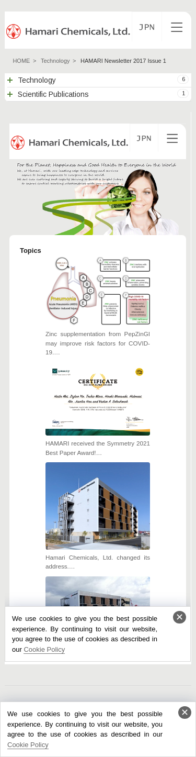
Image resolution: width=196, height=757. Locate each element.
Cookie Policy (28, 745)
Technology (55, 61)
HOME (21, 61)
